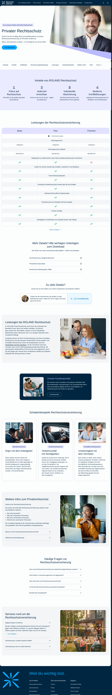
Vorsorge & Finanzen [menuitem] (61, 2)
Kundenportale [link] (54, 394)
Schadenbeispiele (68, 65)
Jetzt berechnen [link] (9, 47)
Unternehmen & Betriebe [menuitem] (75, 2)
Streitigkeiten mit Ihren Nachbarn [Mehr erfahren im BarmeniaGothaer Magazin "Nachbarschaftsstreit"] (15, 345)
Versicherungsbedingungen (39, 65)
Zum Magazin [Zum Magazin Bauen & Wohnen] (10, 634)
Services (99, 65)
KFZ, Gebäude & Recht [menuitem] (24, 2)
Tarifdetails (23, 65)
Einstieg (5, 65)
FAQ (91, 65)
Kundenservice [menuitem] (88, 2)
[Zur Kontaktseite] (79, 298)
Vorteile (14, 65)
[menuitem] (103, 3)
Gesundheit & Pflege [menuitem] (48, 2)
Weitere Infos (81, 65)
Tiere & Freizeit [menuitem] (37, 2)
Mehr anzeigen (56, 230)
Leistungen (55, 65)
